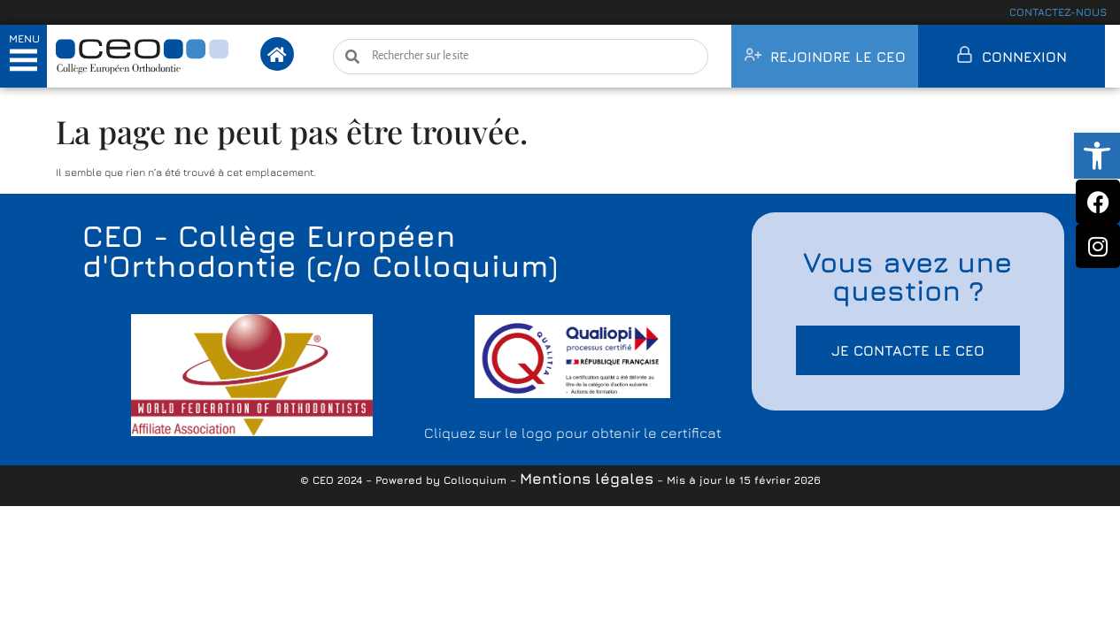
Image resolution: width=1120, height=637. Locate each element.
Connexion (1024, 57)
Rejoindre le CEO (838, 57)
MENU (24, 38)
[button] (1097, 156)
